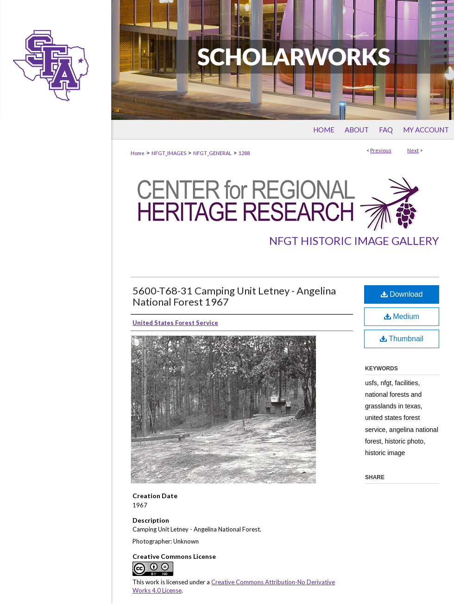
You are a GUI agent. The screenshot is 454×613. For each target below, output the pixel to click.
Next (413, 150)
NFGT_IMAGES (168, 153)
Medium (401, 316)
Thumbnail (401, 339)
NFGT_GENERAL (212, 153)
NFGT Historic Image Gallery (354, 240)
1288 (244, 153)
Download (402, 294)
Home (138, 153)
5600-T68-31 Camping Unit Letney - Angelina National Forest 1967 (234, 296)
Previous (380, 150)
